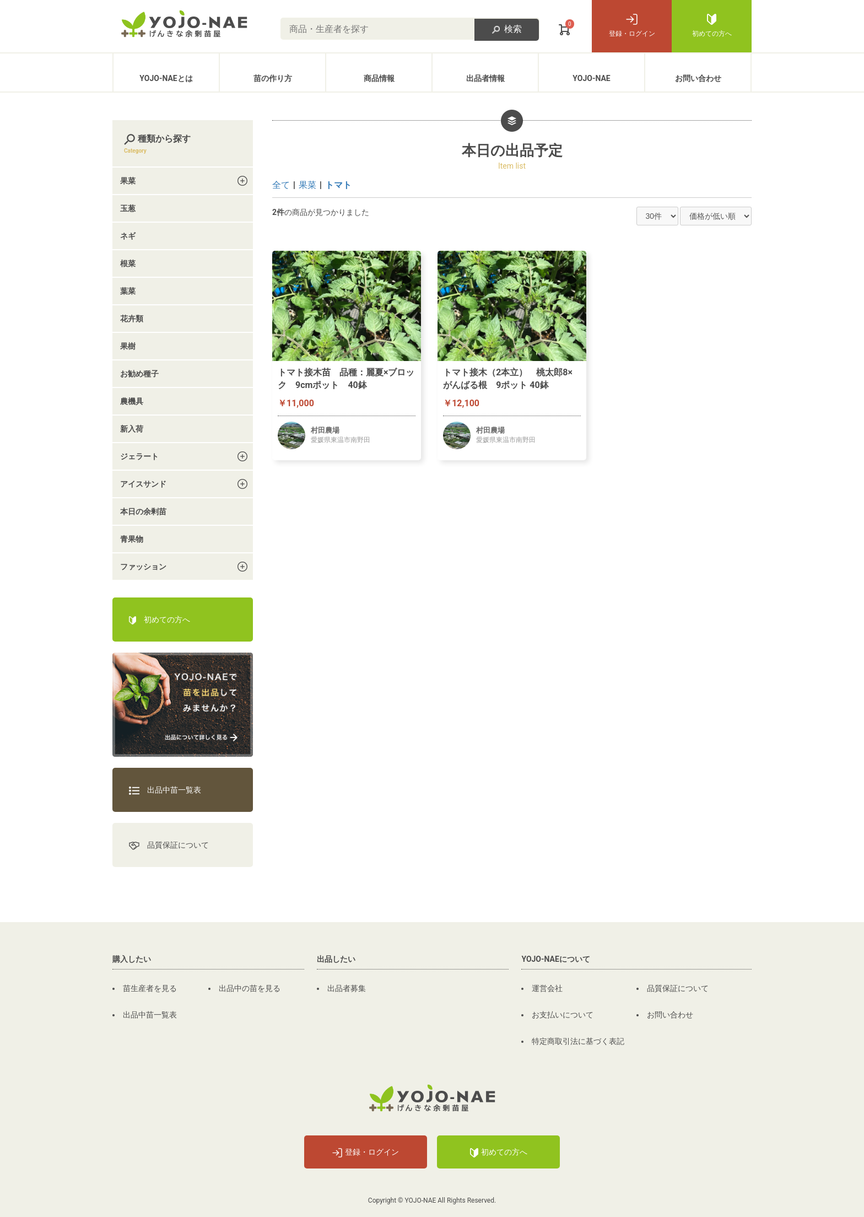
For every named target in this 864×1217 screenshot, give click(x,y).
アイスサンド (143, 484)
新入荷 (131, 428)
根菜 (128, 263)
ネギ (128, 235)
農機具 (131, 401)
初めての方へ (712, 25)
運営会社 (547, 988)
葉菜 (128, 291)
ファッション (143, 566)
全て (281, 185)
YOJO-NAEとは (165, 78)
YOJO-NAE (591, 78)
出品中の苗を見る (249, 988)
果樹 (128, 346)
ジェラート (139, 456)
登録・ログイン (632, 25)
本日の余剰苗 (143, 511)
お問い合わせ (698, 78)
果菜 (307, 185)
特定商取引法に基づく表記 (578, 1041)
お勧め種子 (139, 373)
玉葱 (128, 208)
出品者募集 (346, 988)
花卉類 (131, 318)
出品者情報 (485, 78)
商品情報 (379, 78)
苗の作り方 (272, 78)
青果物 (131, 539)
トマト (338, 185)
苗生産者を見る (150, 988)
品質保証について (169, 845)
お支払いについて (562, 1014)
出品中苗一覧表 (165, 790)
